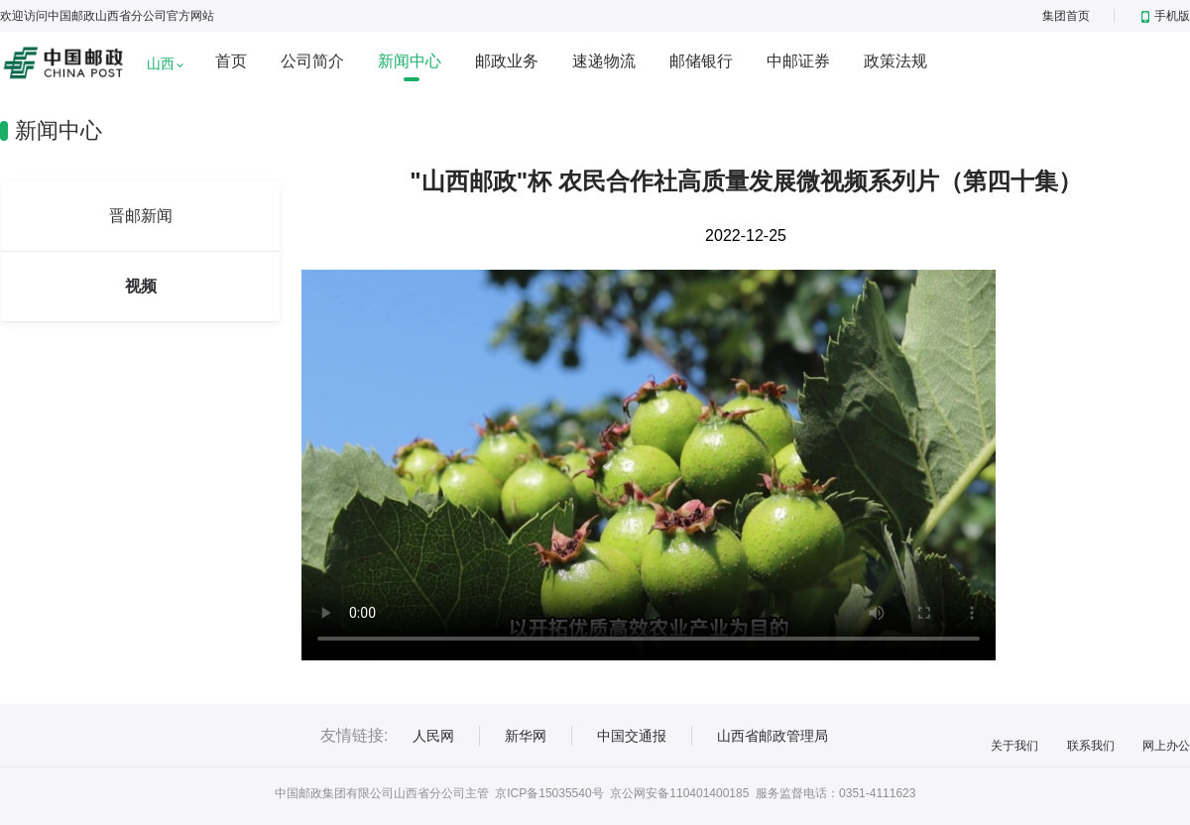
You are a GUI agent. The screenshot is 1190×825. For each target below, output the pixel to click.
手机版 (1165, 16)
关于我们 (1014, 746)
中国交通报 (631, 736)
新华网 (525, 736)
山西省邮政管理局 (772, 736)
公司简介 (312, 61)
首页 (231, 61)
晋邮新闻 (141, 215)
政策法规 (895, 61)
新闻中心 (409, 61)
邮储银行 (701, 61)
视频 (141, 286)
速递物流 (604, 61)
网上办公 (1166, 746)
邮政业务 (506, 61)
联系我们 (1091, 746)
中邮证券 (798, 61)
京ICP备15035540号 (549, 793)
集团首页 (1066, 16)
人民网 (433, 736)
